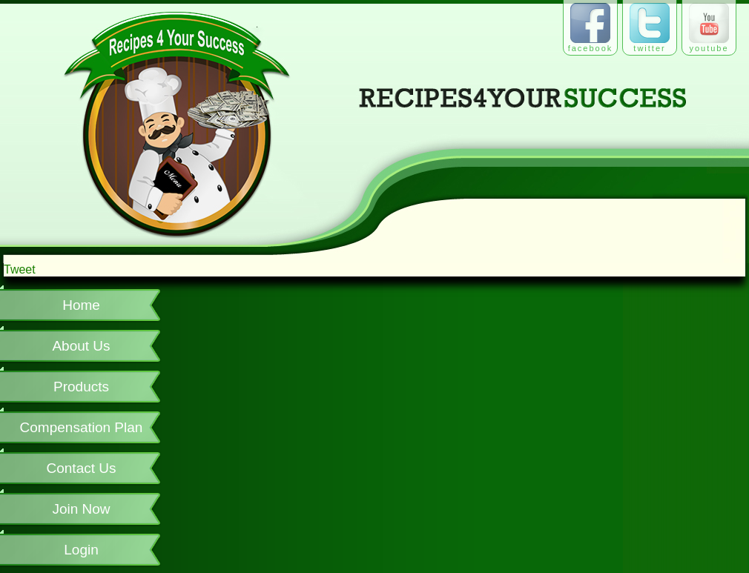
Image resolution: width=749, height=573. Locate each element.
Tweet (20, 269)
